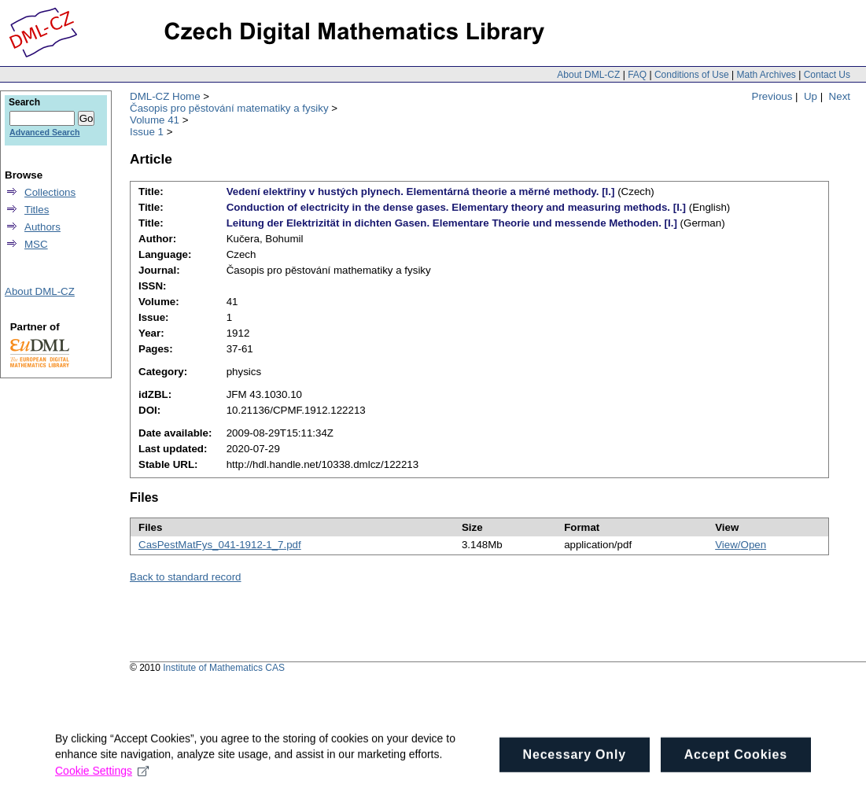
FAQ (637, 74)
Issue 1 (147, 132)
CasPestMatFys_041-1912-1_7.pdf (219, 545)
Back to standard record (185, 577)
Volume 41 (154, 120)
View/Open (740, 545)
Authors (42, 227)
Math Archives (765, 74)
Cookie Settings (102, 776)
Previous (772, 96)
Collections (50, 192)
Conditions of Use (691, 74)
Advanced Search (44, 132)
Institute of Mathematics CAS (224, 667)
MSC (36, 244)
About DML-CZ (588, 74)
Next (839, 96)
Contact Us (827, 74)
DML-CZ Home (165, 96)
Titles (36, 209)
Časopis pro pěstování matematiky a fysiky (229, 108)
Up (810, 96)
